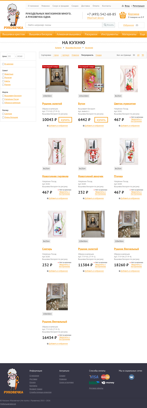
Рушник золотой (52, 103)
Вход (127, 5)
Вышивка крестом (13, 34)
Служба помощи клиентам (40, 392)
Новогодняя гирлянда (55, 176)
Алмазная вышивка (69, 34)
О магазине (33, 5)
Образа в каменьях (13, 102)
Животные (9, 74)
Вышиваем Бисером (13, 95)
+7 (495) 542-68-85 (101, 14)
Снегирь (47, 249)
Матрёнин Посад (12, 99)
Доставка (85, 5)
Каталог (58, 47)
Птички (118, 176)
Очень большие (11, 117)
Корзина (133, 14)
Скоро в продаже (61, 5)
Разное (8, 84)
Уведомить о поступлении (136, 120)
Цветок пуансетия (125, 103)
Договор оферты (96, 388)
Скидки (75, 5)
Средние (8, 113)
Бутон (81, 103)
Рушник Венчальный (126, 249)
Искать (110, 24)
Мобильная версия (8, 404)
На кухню (89, 47)
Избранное (128, 25)
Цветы (7, 81)
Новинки (45, 5)
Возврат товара (35, 389)
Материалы (129, 34)
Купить (65, 120)
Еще (142, 34)
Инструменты (109, 34)
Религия (8, 77)
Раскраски (91, 34)
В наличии (9, 64)
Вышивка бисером (40, 34)
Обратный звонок (95, 17)
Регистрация (138, 5)
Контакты (106, 5)
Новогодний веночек (90, 176)
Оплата (96, 5)
